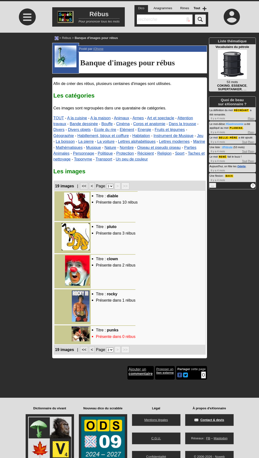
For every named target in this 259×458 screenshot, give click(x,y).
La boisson (65, 141)
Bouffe (107, 124)
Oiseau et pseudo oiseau (159, 147)
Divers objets (79, 129)
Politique (105, 153)
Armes (138, 118)
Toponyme (83, 159)
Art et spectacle (160, 118)
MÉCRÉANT (241, 110)
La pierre (86, 141)
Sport (180, 153)
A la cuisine (77, 118)
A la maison (100, 118)
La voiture (105, 141)
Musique (93, 147)
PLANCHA (236, 127)
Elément (127, 129)
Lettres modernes (174, 141)
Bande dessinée (84, 124)
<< (84, 186)
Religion (164, 153)
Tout (244, 141)
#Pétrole (227, 146)
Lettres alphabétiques (136, 141)
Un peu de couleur (132, 159)
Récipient (145, 153)
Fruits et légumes (170, 129)
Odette (241, 165)
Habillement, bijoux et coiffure (103, 135)
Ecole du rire (105, 129)
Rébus (66, 38)
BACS (229, 174)
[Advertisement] (27, 73)
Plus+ (251, 118)
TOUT (58, 118)
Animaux (121, 118)
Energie (144, 129)
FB (208, 438)
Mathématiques (69, 147)
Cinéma (123, 124)
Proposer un (165, 370)
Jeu (200, 135)
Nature (110, 147)
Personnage (83, 153)
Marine (199, 141)
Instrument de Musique (173, 135)
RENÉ (222, 156)
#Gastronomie (235, 123)
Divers (59, 129)
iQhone (98, 49)
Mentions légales (156, 420)
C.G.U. (156, 438)
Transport (104, 159)
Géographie (63, 135)
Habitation (141, 135)
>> (125, 186)
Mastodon (221, 438)
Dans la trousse (182, 124)
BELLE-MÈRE (228, 137)
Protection (125, 153)
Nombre (127, 147)
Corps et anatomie (149, 124)
